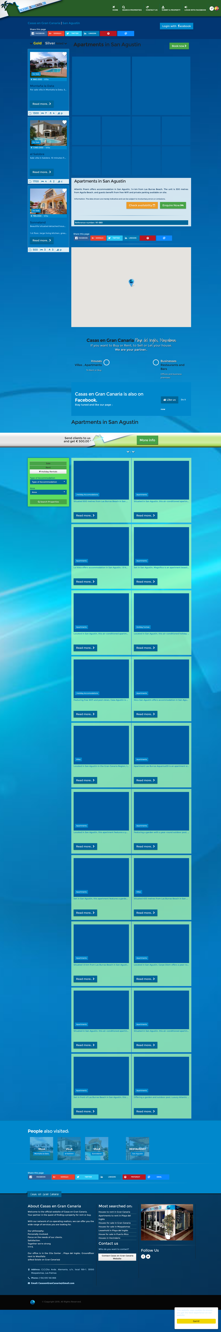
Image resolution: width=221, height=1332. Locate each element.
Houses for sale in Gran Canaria (115, 1223)
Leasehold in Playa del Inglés (113, 1230)
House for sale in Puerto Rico (114, 1234)
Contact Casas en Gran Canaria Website (117, 1257)
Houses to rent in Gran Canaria (114, 1212)
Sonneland (38, 225)
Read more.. (42, 103)
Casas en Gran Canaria (44, 23)
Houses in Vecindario (109, 1238)
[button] (131, 282)
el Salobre (37, 154)
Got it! (196, 1321)
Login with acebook (176, 26)
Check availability (142, 205)
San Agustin (71, 23)
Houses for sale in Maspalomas (114, 1226)
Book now (179, 46)
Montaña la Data (42, 86)
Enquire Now (173, 205)
